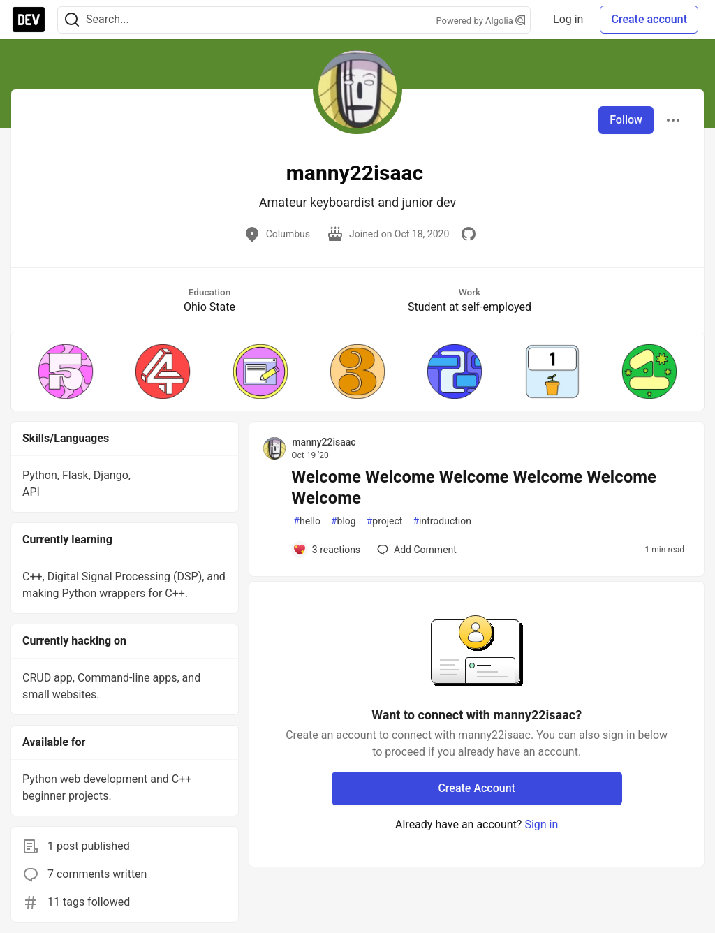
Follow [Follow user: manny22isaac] (626, 119)
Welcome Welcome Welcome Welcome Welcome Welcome (473, 487)
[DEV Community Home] (28, 20)
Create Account (476, 788)
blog (343, 521)
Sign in (541, 824)
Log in (568, 19)
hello (306, 521)
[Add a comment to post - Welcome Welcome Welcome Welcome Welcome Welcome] (326, 549)
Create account (649, 19)
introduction (442, 521)
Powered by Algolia (481, 20)
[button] (65, 371)
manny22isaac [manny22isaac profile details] (323, 442)
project (385, 521)
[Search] (72, 20)
